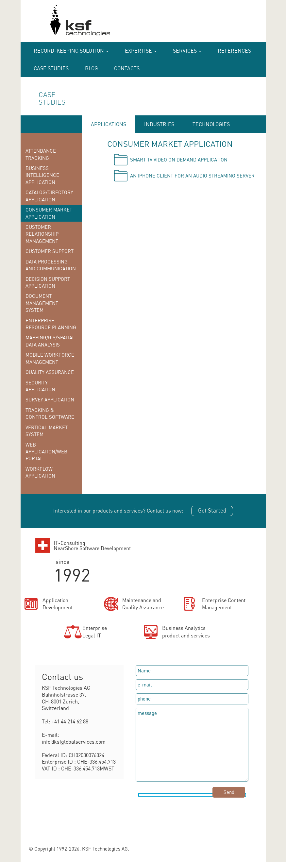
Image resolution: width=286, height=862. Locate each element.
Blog (91, 68)
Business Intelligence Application (42, 175)
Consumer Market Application (48, 213)
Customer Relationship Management (42, 234)
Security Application (40, 386)
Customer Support (49, 251)
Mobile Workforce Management (49, 358)
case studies (51, 68)
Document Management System (41, 303)
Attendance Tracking (40, 154)
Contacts (127, 68)
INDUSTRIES (159, 124)
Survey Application (49, 399)
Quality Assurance (49, 372)
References (234, 50)
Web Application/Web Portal (46, 451)
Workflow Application (40, 472)
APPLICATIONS (108, 124)
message (192, 745)
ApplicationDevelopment (57, 604)
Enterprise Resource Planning (50, 323)
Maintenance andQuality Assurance (143, 604)
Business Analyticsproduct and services (186, 631)
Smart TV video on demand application (178, 159)
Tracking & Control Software (49, 413)
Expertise (141, 50)
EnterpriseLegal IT (94, 631)
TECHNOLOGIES (211, 124)
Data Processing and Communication (50, 265)
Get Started (212, 510)
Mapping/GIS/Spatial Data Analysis (50, 340)
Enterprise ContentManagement (223, 604)
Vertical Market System (46, 430)
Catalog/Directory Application (49, 195)
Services (187, 50)
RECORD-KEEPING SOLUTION (71, 50)
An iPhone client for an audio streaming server (192, 175)
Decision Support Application (47, 282)
